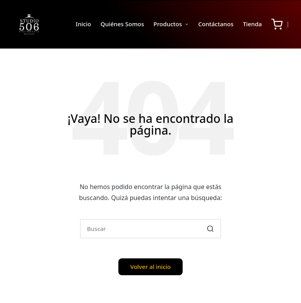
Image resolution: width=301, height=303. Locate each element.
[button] (210, 228)
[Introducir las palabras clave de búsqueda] (150, 228)
